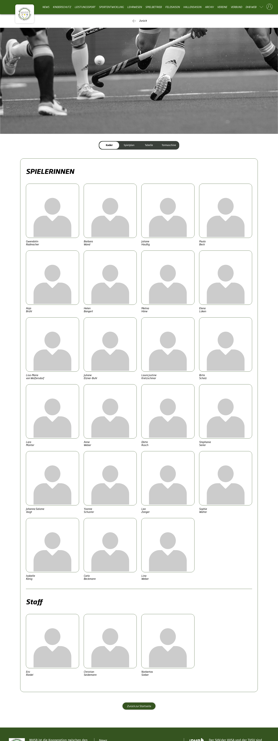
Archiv (209, 7)
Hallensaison (192, 7)
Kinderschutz (62, 7)
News (45, 7)
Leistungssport (85, 7)
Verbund (236, 7)
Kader (109, 145)
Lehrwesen (134, 7)
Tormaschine (169, 145)
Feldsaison (172, 7)
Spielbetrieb (153, 7)
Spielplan (129, 145)
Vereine (222, 7)
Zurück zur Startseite (139, 706)
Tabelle (149, 145)
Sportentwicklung (111, 7)
